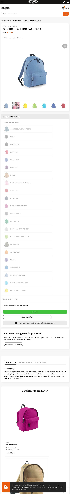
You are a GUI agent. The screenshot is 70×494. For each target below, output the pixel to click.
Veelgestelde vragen (42, 423)
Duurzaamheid (40, 426)
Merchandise (40, 431)
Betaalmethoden (6, 448)
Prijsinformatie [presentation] (25, 277)
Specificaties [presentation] (40, 277)
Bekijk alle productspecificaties (13, 38)
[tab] (10, 277)
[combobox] (32, 14)
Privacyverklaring (41, 451)
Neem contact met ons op (13, 260)
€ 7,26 (41, 353)
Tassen (9, 21)
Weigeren (62, 487)
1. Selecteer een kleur (11, 122)
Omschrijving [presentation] (10, 277)
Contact (3, 446)
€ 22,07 (10, 399)
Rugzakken (16, 21)
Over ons (38, 418)
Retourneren (5, 451)
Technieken (39, 429)
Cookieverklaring (41, 448)
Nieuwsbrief (39, 420)
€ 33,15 (41, 399)
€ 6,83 (10, 353)
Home (3, 21)
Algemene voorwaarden (43, 446)
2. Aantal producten (10, 214)
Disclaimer (39, 454)
